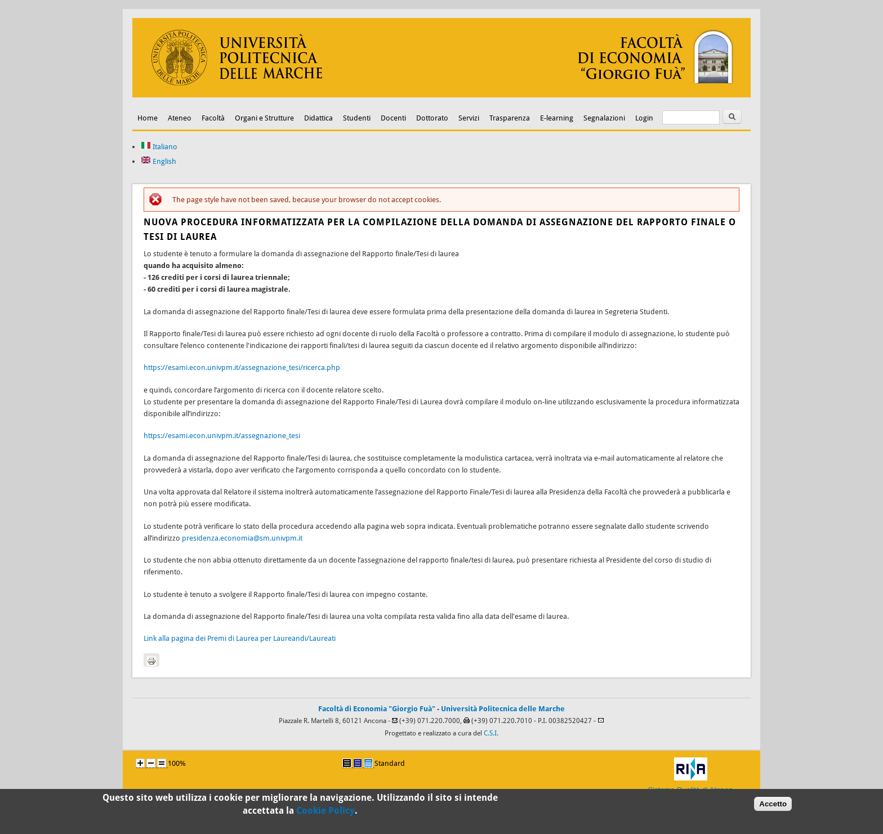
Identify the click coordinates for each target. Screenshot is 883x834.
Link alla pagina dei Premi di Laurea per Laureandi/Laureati (240, 638)
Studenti (357, 118)
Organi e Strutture (264, 118)
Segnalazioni (604, 118)
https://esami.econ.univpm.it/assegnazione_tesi (222, 435)
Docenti (393, 118)
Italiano (159, 146)
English (158, 161)
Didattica (318, 118)
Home (147, 118)
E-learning (556, 118)
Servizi (468, 118)
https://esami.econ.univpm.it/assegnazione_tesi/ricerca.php (242, 367)
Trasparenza (509, 118)
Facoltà (213, 118)
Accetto (773, 805)
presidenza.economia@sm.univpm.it (242, 538)
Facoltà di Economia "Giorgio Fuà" (376, 708)
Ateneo (179, 118)
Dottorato (432, 118)
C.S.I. (491, 733)
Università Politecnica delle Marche (503, 708)
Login (644, 118)
